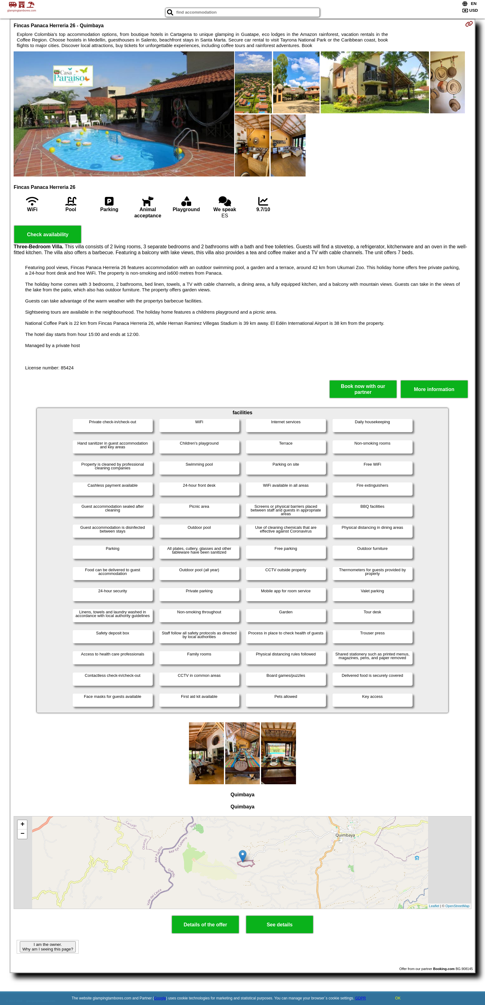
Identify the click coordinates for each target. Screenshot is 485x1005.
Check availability (47, 234)
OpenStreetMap (457, 906)
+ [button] (22, 824)
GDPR (360, 998)
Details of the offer (205, 924)
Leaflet (434, 906)
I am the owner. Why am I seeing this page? (47, 946)
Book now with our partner (363, 389)
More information (434, 389)
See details (280, 924)
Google (160, 998)
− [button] (22, 834)
